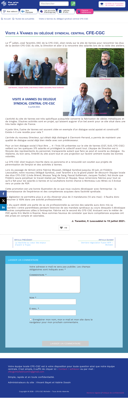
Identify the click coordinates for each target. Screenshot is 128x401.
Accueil (7, 19)
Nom (32, 300)
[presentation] (44, 335)
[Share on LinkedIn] (3, 207)
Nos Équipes (29, 11)
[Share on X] (3, 200)
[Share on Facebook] (3, 194)
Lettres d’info (66, 11)
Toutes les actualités (24, 19)
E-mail (34, 311)
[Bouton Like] (61, 228)
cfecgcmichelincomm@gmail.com (26, 375)
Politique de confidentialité (113, 396)
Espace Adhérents (86, 11)
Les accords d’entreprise (49, 11)
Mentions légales (94, 396)
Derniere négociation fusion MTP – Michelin (97, 244)
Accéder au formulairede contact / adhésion (114, 4)
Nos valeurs (12, 11)
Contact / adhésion (69, 372)
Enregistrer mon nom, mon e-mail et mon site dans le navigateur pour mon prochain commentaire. (61, 324)
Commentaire (38, 274)
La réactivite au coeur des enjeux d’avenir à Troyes (30, 244)
